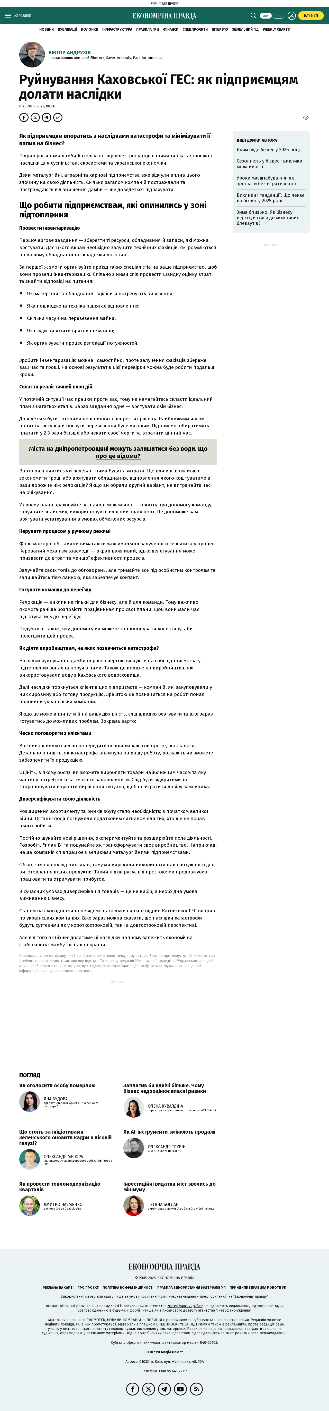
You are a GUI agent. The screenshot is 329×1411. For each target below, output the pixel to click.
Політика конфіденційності (128, 1287)
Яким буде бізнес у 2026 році (268, 149)
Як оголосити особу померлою (57, 1085)
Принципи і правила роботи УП (258, 1287)
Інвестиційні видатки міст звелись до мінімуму (169, 1187)
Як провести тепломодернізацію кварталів (59, 1187)
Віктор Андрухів (70, 52)
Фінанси (170, 29)
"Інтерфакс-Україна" (185, 1306)
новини (46, 29)
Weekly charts (276, 29)
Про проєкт (88, 1287)
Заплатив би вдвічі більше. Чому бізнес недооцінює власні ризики (164, 1088)
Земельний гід (245, 29)
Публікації (67, 29)
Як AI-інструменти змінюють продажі (169, 1132)
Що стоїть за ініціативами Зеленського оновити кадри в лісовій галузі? (65, 1137)
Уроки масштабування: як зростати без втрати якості (267, 180)
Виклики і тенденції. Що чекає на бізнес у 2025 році (270, 198)
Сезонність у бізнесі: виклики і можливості (271, 163)
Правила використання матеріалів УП (191, 1287)
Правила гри (147, 29)
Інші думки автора (257, 140)
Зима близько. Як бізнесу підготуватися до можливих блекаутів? (268, 217)
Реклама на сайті (58, 1287)
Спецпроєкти (195, 29)
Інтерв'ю (220, 29)
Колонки (89, 29)
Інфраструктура (117, 29)
